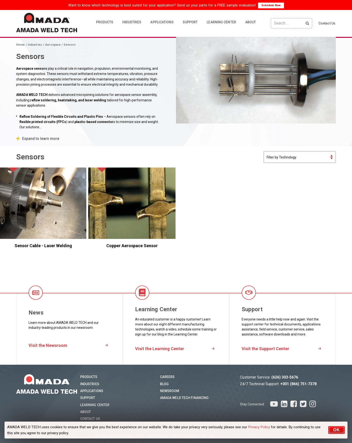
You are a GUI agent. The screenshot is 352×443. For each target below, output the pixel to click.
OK (336, 430)
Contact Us (326, 23)
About (85, 412)
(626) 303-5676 (284, 377)
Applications (91, 391)
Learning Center (95, 405)
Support (87, 398)
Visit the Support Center (265, 348)
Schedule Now (271, 5)
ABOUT (250, 22)
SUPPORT (190, 22)
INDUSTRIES (131, 22)
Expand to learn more (40, 138)
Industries (89, 384)
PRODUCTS (104, 22)
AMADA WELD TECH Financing (184, 398)
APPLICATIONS (161, 22)
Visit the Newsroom (48, 345)
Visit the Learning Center (159, 348)
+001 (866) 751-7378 (298, 384)
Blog (164, 384)
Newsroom (169, 391)
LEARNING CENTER (221, 22)
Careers (167, 377)
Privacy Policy (259, 427)
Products (89, 377)
